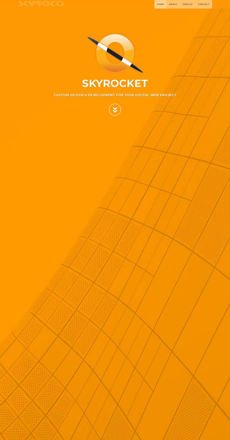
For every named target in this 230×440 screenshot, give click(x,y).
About (173, 7)
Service (188, 7)
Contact (204, 7)
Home (160, 7)
